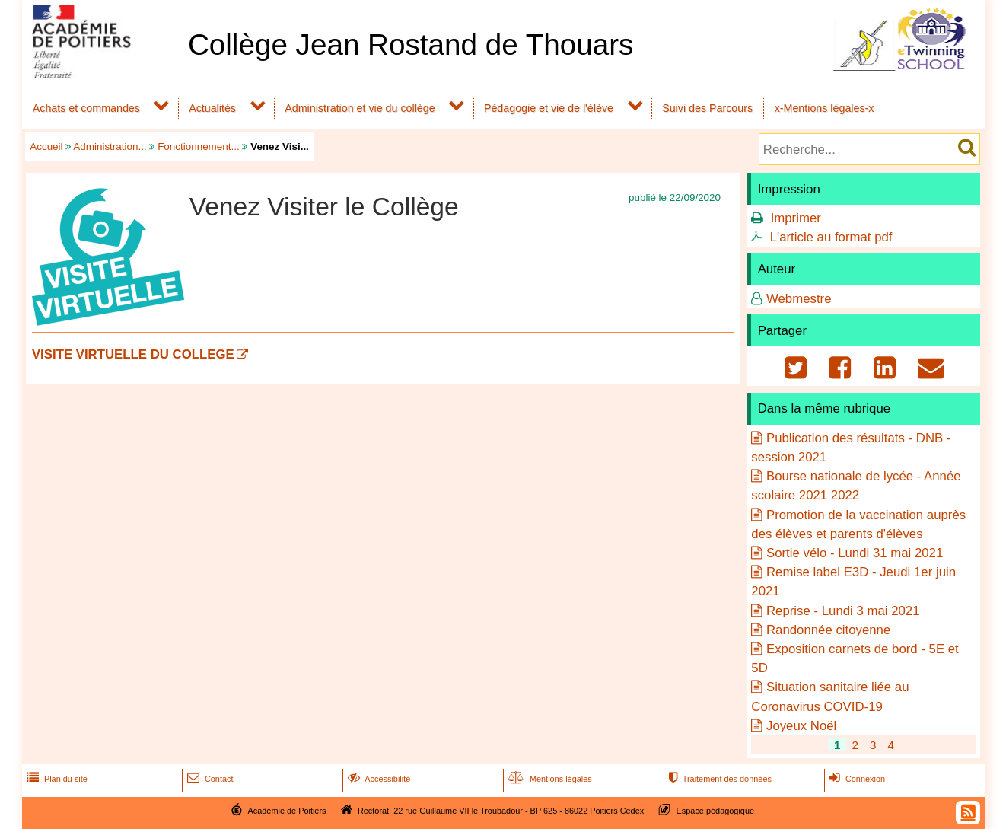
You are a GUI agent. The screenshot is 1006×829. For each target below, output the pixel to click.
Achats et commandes (86, 108)
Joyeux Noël (801, 726)
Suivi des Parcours (707, 108)
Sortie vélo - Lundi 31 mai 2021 (854, 553)
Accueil (46, 146)
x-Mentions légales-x (824, 108)
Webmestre (799, 299)
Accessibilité (378, 778)
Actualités (212, 108)
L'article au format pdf (831, 237)
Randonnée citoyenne (828, 630)
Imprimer (796, 218)
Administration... (109, 146)
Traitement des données (719, 778)
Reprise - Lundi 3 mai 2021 (843, 611)
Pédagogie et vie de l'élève (548, 108)
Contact (209, 778)
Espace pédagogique (716, 810)
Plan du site (56, 778)
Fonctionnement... (199, 146)
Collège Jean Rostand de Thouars (411, 44)
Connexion (855, 778)
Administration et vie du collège (360, 108)
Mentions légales (548, 778)
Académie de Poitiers (286, 810)
